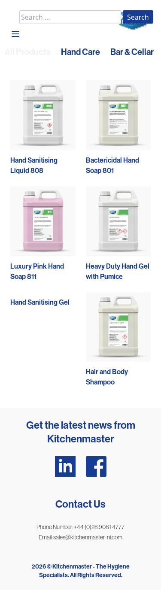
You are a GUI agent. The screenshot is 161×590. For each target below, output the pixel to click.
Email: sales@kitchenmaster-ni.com (80, 537)
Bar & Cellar (132, 52)
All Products (28, 52)
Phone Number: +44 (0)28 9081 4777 (80, 526)
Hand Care (80, 52)
